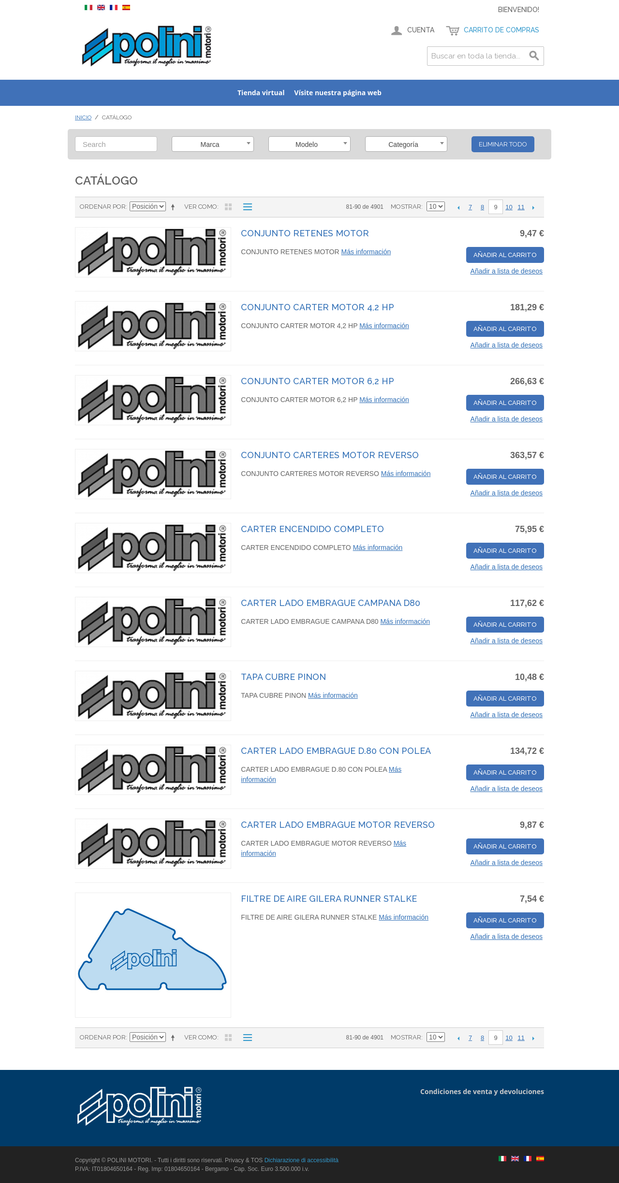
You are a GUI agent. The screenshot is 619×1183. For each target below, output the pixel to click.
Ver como (200, 206)
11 (520, 207)
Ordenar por (103, 206)
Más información (366, 252)
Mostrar (406, 206)
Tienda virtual (260, 92)
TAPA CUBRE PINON (283, 677)
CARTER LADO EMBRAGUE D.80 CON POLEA (336, 751)
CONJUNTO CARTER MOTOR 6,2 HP (317, 381)
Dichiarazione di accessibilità (302, 1160)
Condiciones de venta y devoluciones (482, 1091)
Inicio (83, 117)
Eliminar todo (503, 144)
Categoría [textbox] (403, 144)
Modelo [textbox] (306, 144)
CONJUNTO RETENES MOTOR (305, 233)
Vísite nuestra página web (338, 92)
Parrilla (228, 207)
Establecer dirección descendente (174, 207)
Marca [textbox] (210, 144)
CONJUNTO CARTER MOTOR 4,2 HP (317, 307)
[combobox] (213, 144)
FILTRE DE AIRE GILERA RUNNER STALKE (329, 899)
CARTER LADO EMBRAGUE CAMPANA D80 (330, 603)
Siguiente (533, 207)
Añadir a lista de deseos (507, 271)
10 (508, 207)
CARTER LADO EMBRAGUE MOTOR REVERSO (338, 825)
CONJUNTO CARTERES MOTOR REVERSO (330, 455)
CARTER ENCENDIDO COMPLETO (312, 529)
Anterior (458, 207)
